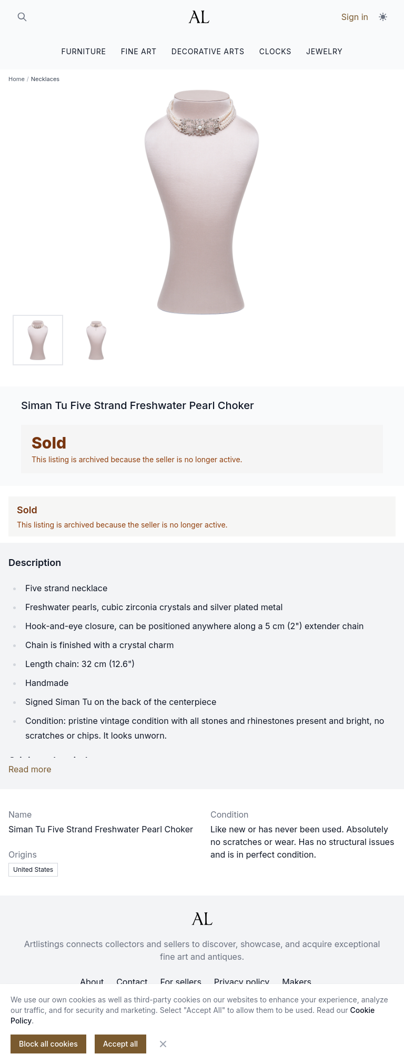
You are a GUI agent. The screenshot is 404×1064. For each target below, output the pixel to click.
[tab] (38, 340)
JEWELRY (324, 51)
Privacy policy (241, 982)
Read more (30, 769)
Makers (296, 982)
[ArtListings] (202, 918)
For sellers (180, 982)
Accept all (120, 1043)
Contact (131, 982)
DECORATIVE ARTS (208, 51)
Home (16, 79)
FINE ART (139, 51)
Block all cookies (48, 1043)
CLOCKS (275, 51)
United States (33, 869)
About (92, 982)
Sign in (354, 17)
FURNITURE (83, 51)
